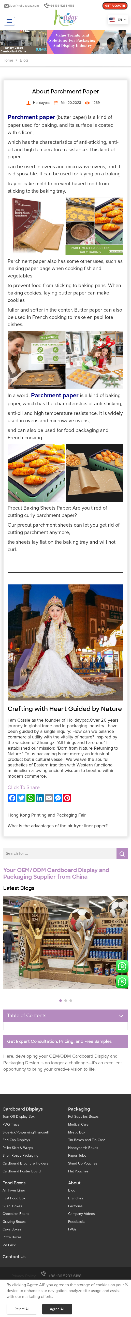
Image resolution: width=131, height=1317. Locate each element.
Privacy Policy (23, 1276)
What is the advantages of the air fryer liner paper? (58, 826)
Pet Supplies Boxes (83, 1116)
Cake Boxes (12, 1229)
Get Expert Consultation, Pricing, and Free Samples (59, 1041)
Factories (75, 1206)
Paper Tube (77, 1155)
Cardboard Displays (23, 1109)
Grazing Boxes (14, 1222)
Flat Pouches (78, 1171)
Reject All (21, 1309)
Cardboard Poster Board (22, 1171)
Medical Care (78, 1124)
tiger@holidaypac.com (24, 6)
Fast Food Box (14, 1198)
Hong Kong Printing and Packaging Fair (47, 815)
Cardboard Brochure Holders (25, 1163)
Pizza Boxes (12, 1237)
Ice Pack (9, 1245)
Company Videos (81, 1214)
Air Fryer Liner (14, 1190)
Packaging (79, 1109)
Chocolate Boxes (16, 1214)
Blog (24, 60)
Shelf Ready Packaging (20, 1155)
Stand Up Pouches (82, 1163)
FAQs (72, 1229)
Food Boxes (14, 1183)
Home (8, 60)
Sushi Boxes (12, 1206)
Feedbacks (76, 1222)
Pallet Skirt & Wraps (18, 1148)
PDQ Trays (11, 1124)
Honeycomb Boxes (83, 1148)
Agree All (57, 1309)
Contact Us (14, 1257)
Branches (75, 1198)
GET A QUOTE (115, 6)
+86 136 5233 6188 (62, 6)
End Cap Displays (16, 1140)
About (74, 1183)
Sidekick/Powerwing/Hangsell (26, 1132)
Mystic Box (76, 1132)
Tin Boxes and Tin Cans (87, 1140)
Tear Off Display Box (19, 1116)
